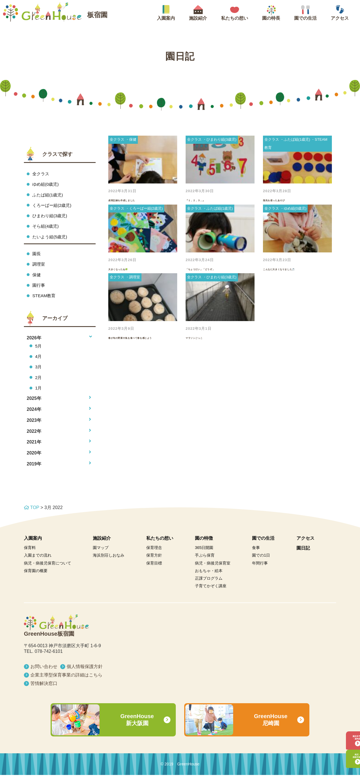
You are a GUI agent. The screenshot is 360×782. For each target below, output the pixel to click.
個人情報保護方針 (85, 673)
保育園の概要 (36, 577)
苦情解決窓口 (43, 690)
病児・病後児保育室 (212, 570)
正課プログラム (208, 585)
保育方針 (154, 562)
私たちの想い (159, 545)
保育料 (30, 554)
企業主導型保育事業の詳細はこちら (66, 682)
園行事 (39, 289)
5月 (38, 350)
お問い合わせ (43, 673)
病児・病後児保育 (341, 752)
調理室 (39, 267)
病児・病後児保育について (47, 570)
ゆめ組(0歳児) (46, 184)
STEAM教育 (44, 300)
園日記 (303, 555)
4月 (38, 361)
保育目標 (154, 570)
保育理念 (154, 554)
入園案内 (33, 545)
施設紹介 (102, 545)
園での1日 (261, 562)
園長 (36, 256)
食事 (256, 554)
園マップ (101, 554)
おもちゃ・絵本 (208, 577)
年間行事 (260, 570)
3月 (38, 372)
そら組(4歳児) (46, 228)
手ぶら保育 (205, 562)
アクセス (305, 545)
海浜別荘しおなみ (108, 562)
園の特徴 (204, 545)
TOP (31, 514)
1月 (38, 394)
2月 (38, 383)
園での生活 (263, 545)
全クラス (41, 173)
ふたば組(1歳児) (48, 195)
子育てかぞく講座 (210, 593)
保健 (36, 278)
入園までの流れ (37, 562)
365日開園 (204, 554)
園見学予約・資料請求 (341, 725)
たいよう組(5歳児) (50, 239)
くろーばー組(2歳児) (53, 206)
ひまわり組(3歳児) (50, 217)
